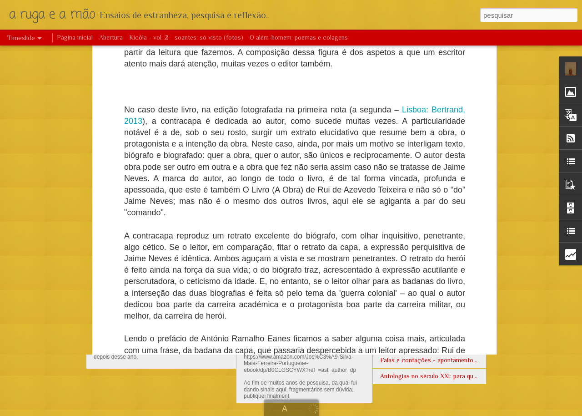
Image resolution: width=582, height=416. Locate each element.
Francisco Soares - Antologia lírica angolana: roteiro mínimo (463, 312)
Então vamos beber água (414, 264)
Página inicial (75, 37)
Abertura (111, 37)
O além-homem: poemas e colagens (299, 37)
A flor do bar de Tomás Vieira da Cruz (431, 328)
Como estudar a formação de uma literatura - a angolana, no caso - (473, 296)
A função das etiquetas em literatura (430, 232)
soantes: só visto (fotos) (209, 37)
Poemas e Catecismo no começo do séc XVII (443, 280)
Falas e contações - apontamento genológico (443, 360)
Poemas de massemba (411, 248)
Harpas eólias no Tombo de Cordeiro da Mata (442, 344)
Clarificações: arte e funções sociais (307, 242)
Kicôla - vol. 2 (148, 37)
